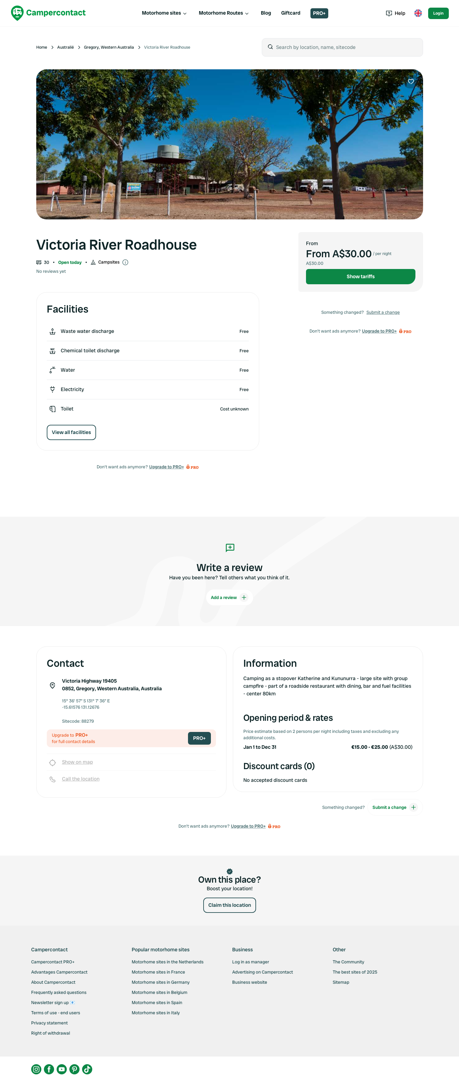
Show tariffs (361, 276)
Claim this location (229, 905)
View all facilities (71, 432)
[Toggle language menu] (418, 13)
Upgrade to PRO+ (166, 467)
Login (438, 13)
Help (395, 13)
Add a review (229, 597)
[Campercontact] (48, 13)
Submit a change (383, 312)
